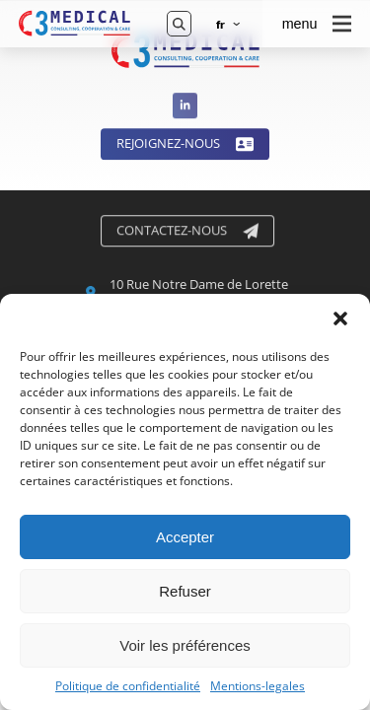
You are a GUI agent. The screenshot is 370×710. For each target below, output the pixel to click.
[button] (340, 318)
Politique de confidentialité (127, 686)
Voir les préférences (185, 645)
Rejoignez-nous (185, 146)
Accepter (185, 537)
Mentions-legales (257, 686)
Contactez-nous (188, 232)
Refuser (185, 591)
